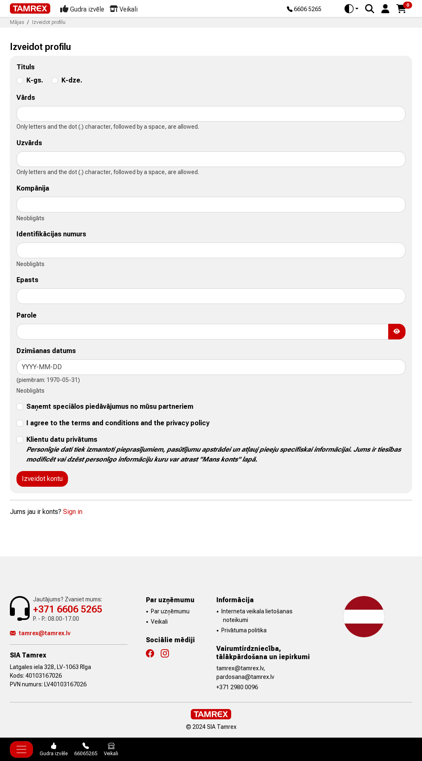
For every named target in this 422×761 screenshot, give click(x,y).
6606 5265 (304, 9)
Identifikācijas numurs (51, 234)
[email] (211, 296)
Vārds (25, 97)
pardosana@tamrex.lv (245, 677)
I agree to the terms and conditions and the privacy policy (117, 423)
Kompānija (32, 188)
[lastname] (211, 159)
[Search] (369, 8)
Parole (26, 315)
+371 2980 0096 (237, 687)
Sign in (72, 512)
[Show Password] (397, 331)
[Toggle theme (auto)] (352, 8)
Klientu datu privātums (213, 449)
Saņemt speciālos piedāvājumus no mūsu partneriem (109, 406)
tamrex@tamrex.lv (40, 633)
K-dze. (71, 80)
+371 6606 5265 (67, 609)
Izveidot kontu (42, 479)
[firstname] (211, 114)
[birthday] (211, 367)
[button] (385, 8)
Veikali (159, 621)
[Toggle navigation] (21, 749)
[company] (211, 204)
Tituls (25, 67)
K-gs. (34, 80)
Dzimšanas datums (46, 351)
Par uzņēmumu (170, 611)
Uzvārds (29, 143)
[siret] (211, 250)
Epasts (27, 280)
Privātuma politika (244, 630)
